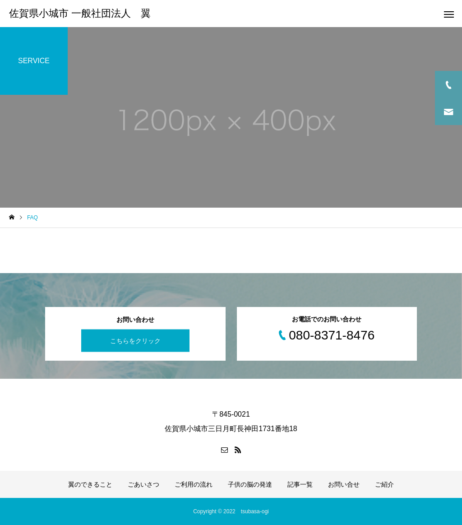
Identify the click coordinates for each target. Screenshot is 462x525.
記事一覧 (300, 484)
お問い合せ (344, 484)
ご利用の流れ (194, 484)
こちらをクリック (135, 340)
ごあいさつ (143, 484)
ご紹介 (384, 484)
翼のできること (90, 484)
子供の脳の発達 (250, 484)
